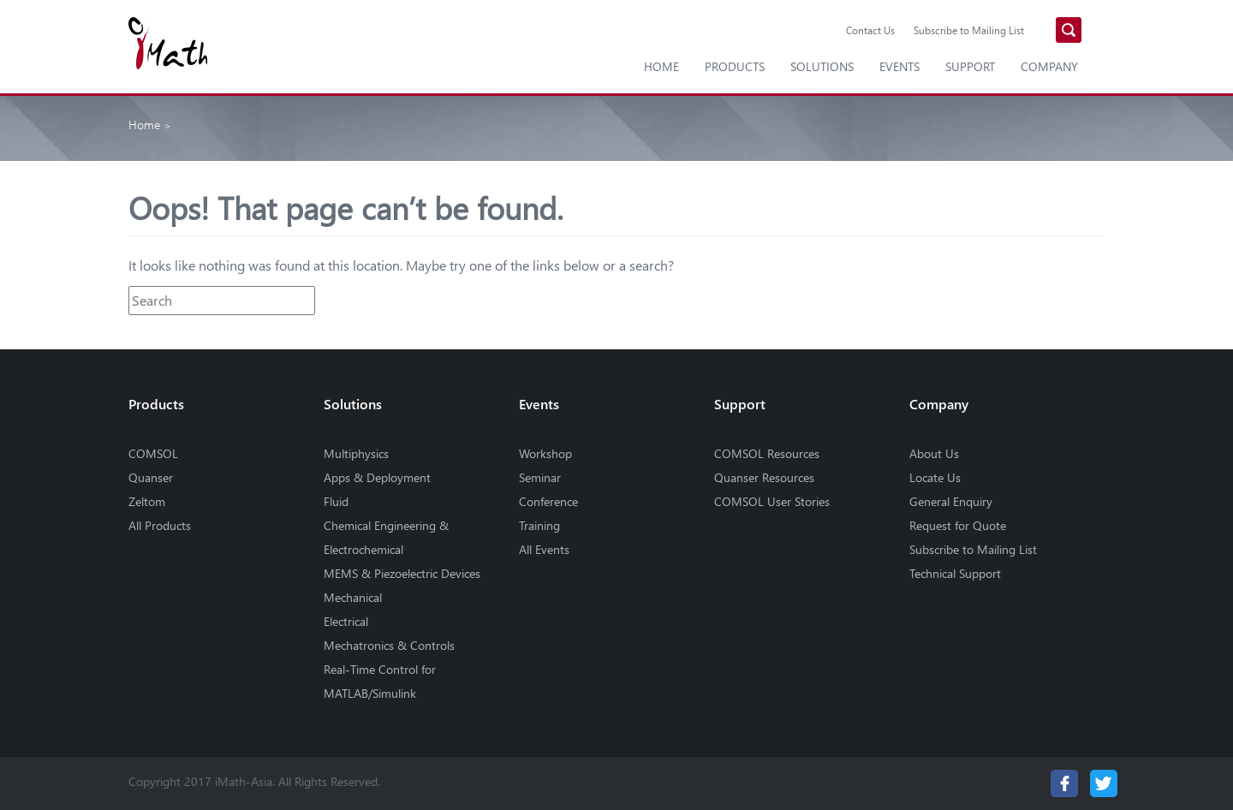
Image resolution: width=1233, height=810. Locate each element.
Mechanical (353, 597)
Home (661, 66)
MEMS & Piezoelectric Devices (402, 573)
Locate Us (935, 477)
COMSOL (153, 453)
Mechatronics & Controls (389, 645)
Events (899, 66)
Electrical (346, 621)
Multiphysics (356, 453)
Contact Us (870, 30)
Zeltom (146, 501)
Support (970, 66)
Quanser (150, 477)
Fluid (336, 501)
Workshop (545, 453)
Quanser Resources (764, 477)
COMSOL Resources (766, 453)
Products (735, 66)
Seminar (540, 477)
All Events (544, 549)
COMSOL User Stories (772, 501)
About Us (934, 453)
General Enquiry (950, 501)
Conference (548, 501)
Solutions (822, 66)
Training (539, 525)
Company (1049, 66)
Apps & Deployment (377, 477)
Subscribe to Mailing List (969, 30)
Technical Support (955, 573)
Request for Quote (957, 525)
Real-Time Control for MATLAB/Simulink (380, 681)
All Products (159, 525)
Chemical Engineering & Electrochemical (386, 537)
